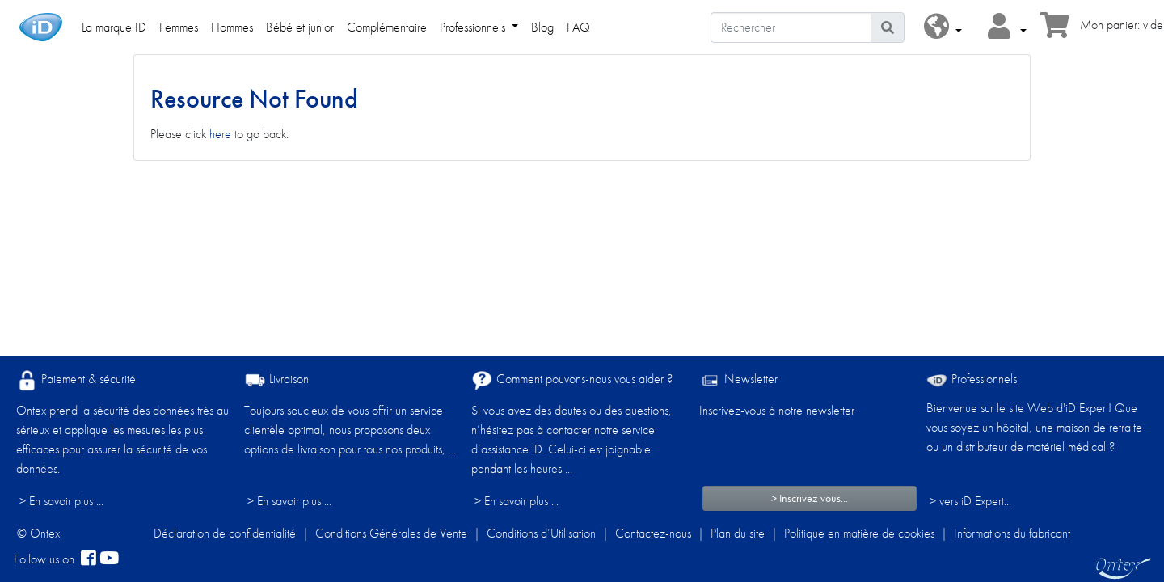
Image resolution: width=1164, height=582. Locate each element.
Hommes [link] (232, 27)
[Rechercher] (791, 27)
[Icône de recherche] (888, 27)
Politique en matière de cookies (859, 533)
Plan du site (738, 533)
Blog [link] (542, 27)
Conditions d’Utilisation (541, 533)
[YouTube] (109, 559)
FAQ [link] (578, 27)
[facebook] (88, 559)
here (220, 133)
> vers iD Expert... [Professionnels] (970, 500)
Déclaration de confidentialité (225, 533)
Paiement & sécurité (76, 380)
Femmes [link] (178, 27)
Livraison (276, 380)
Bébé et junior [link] (300, 27)
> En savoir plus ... (61, 500)
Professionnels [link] (474, 27)
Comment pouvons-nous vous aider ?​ (572, 380)
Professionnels (971, 378)
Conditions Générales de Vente (391, 533)
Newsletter (738, 380)
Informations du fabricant (1012, 533)
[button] (942, 27)
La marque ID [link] (114, 27)
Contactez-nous (653, 533)
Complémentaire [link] (387, 27)
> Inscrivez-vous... (809, 498)
